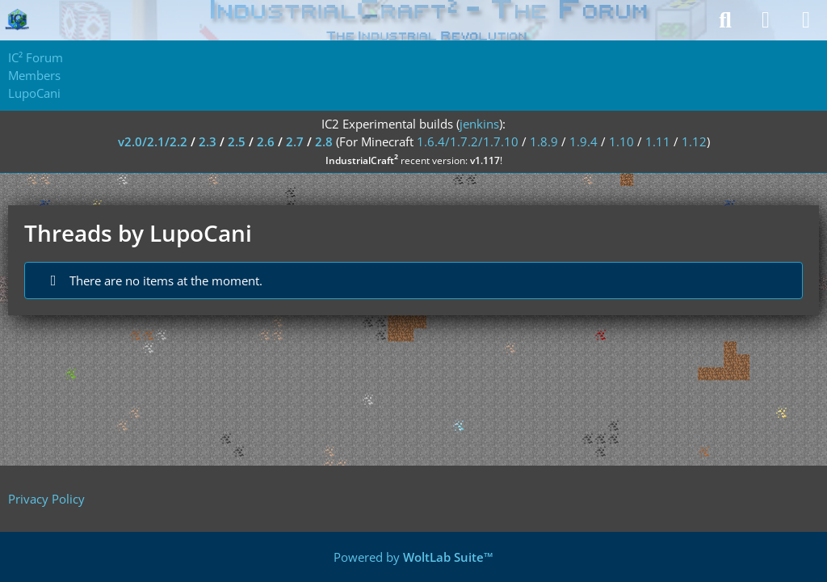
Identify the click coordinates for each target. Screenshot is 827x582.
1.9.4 (583, 141)
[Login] (765, 20)
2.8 (324, 141)
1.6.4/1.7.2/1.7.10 (467, 141)
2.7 (295, 141)
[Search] (725, 20)
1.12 (694, 141)
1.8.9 (544, 141)
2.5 (237, 141)
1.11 (657, 141)
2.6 (266, 141)
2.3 (207, 141)
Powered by (413, 557)
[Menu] (806, 20)
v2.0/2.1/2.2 (152, 141)
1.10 (621, 141)
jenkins (479, 124)
